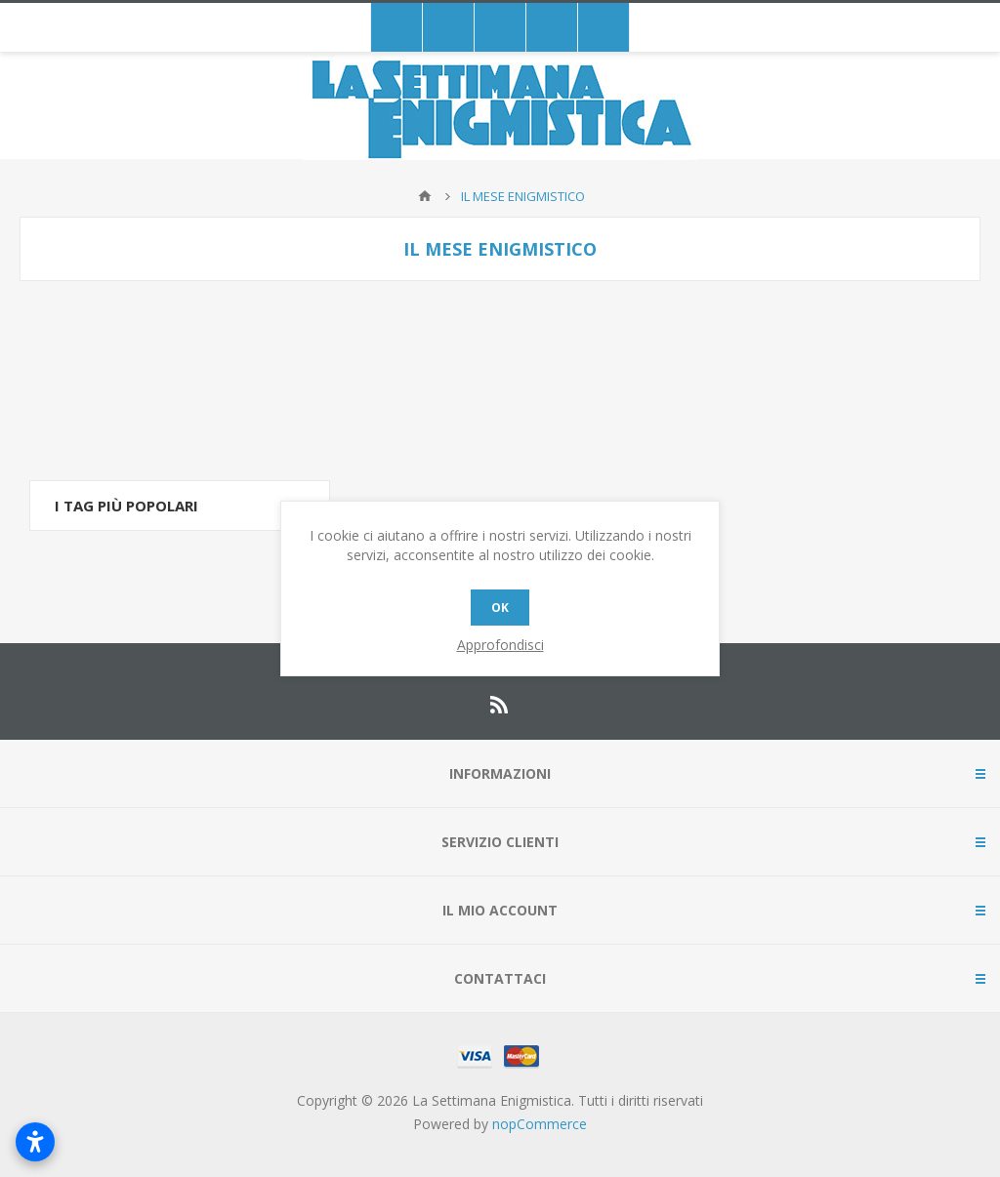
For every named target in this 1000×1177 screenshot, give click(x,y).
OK (500, 607)
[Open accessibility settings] (35, 1141)
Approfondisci (500, 644)
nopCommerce (539, 1124)
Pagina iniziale (425, 196)
